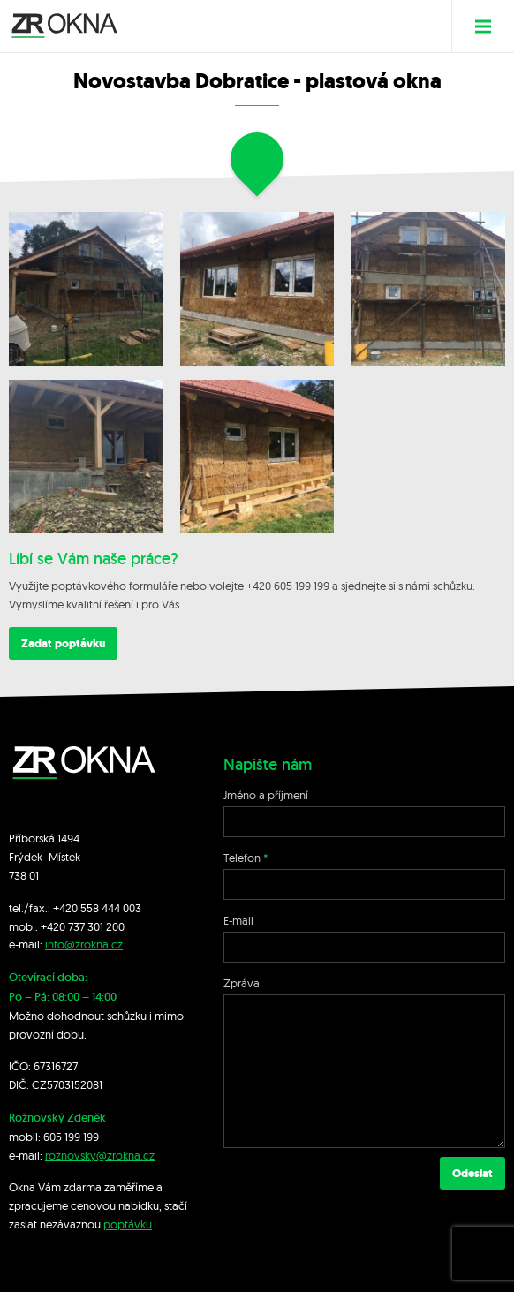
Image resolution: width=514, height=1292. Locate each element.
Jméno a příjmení (265, 795)
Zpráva (241, 983)
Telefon (242, 857)
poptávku (127, 1224)
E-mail (238, 920)
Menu (489, 26)
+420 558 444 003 (97, 908)
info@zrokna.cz (84, 944)
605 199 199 (71, 1137)
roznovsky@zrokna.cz (100, 1155)
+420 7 (57, 926)
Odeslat (472, 1173)
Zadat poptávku (63, 643)
